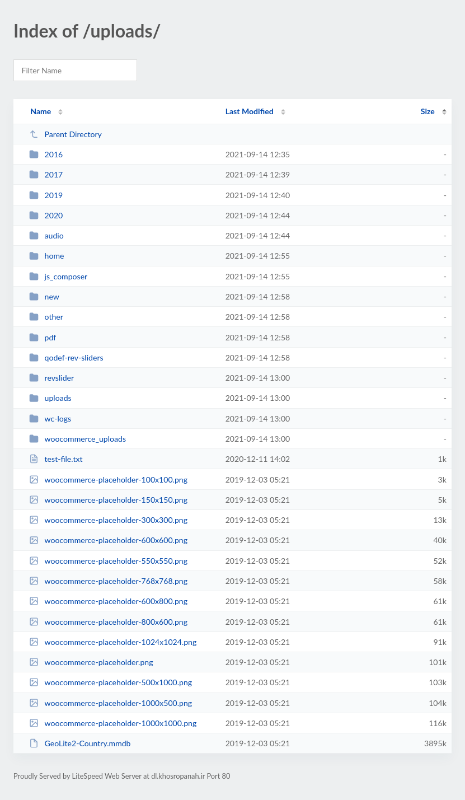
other (46, 316)
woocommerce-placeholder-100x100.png (108, 479)
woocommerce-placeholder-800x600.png (108, 621)
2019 (46, 195)
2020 (46, 215)
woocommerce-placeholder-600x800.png (108, 601)
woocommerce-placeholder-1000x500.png (110, 703)
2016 (46, 154)
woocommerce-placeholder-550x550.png (108, 560)
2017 (46, 174)
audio (46, 235)
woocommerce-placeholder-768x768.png (108, 581)
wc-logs (50, 418)
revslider (51, 377)
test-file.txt (56, 459)
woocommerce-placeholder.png (91, 662)
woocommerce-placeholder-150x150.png (108, 499)
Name (40, 111)
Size (428, 111)
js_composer (58, 276)
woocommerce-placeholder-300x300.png (108, 520)
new (44, 296)
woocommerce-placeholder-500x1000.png (110, 682)
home (46, 255)
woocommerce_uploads (77, 438)
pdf (42, 337)
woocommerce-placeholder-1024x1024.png (112, 642)
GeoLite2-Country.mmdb (79, 743)
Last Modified (250, 111)
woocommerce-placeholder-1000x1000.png (112, 723)
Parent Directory (65, 134)
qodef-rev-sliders (66, 357)
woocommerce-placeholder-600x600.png (108, 540)
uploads (50, 398)
